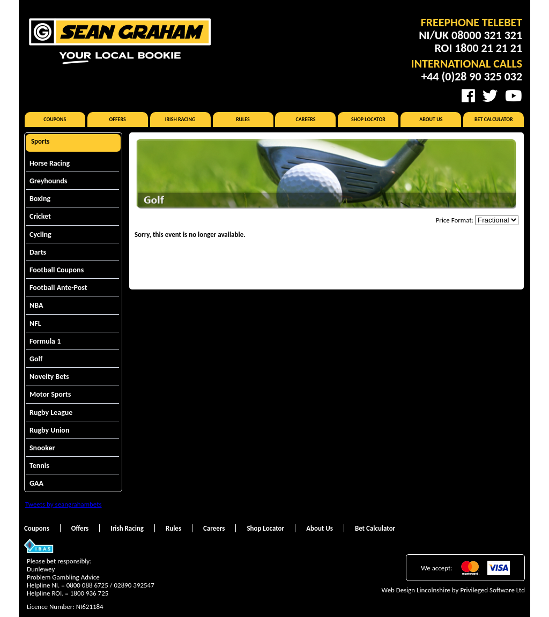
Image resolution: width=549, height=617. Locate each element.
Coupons (54, 119)
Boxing (39, 198)
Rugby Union (49, 430)
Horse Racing (49, 163)
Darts (37, 252)
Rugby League (50, 412)
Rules (243, 119)
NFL (35, 323)
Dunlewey (41, 569)
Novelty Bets (49, 376)
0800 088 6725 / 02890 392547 (110, 585)
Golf (35, 358)
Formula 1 (45, 341)
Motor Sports (50, 394)
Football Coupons (56, 269)
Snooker (42, 447)
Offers (117, 119)
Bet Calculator (493, 119)
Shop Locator (368, 119)
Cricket (40, 216)
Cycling (40, 234)
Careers (305, 119)
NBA (36, 305)
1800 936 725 (89, 593)
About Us (430, 119)
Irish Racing (180, 119)
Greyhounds (48, 180)
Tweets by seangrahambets (63, 504)
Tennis (39, 465)
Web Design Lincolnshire (416, 590)
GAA (36, 483)
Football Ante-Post (58, 287)
